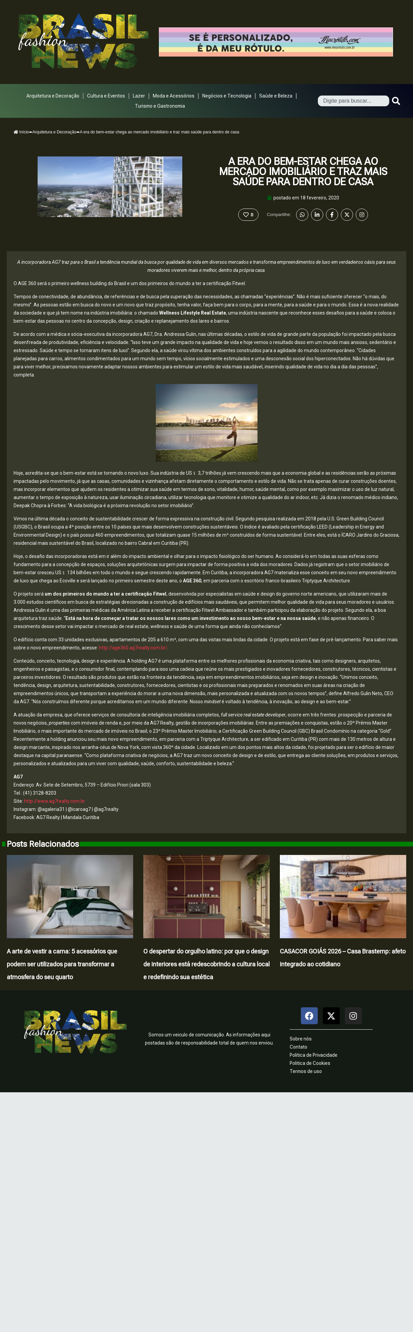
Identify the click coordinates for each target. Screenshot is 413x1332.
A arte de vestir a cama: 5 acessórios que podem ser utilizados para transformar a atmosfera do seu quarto (62, 964)
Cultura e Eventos (106, 96)
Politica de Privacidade (313, 1055)
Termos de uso (306, 1071)
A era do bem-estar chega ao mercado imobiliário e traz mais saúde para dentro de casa (303, 171)
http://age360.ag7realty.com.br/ (133, 647)
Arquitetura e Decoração (52, 96)
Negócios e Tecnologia (226, 96)
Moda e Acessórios (173, 96)
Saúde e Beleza (275, 96)
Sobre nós (301, 1038)
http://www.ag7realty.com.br (54, 801)
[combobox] (353, 100)
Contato (298, 1047)
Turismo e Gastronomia (160, 106)
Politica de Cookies (310, 1063)
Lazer (139, 96)
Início (21, 132)
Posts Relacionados (43, 844)
